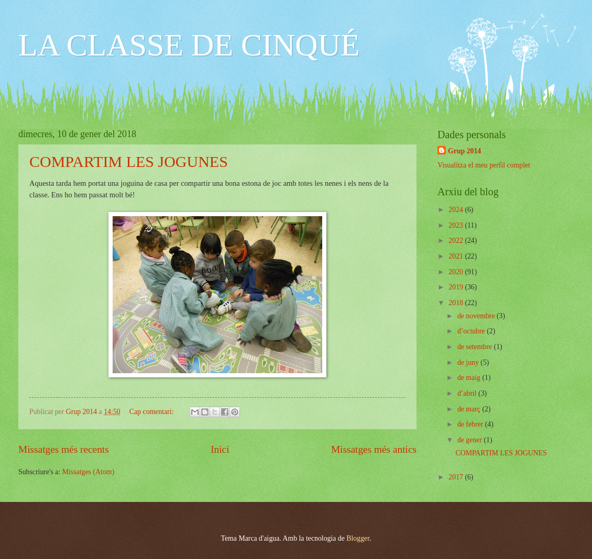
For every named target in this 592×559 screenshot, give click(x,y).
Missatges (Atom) (88, 472)
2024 (456, 210)
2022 (456, 240)
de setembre (475, 347)
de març (470, 409)
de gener (470, 440)
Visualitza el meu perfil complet (483, 165)
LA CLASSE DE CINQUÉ (189, 45)
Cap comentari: (152, 412)
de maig (470, 378)
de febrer (471, 424)
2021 (456, 256)
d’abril (467, 393)
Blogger (357, 538)
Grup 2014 (464, 151)
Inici (220, 449)
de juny (468, 362)
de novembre (477, 316)
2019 (456, 287)
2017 (456, 477)
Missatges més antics (373, 449)
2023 (456, 225)
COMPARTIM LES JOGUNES (128, 161)
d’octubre (472, 331)
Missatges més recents (63, 449)
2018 (456, 303)
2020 (456, 272)
